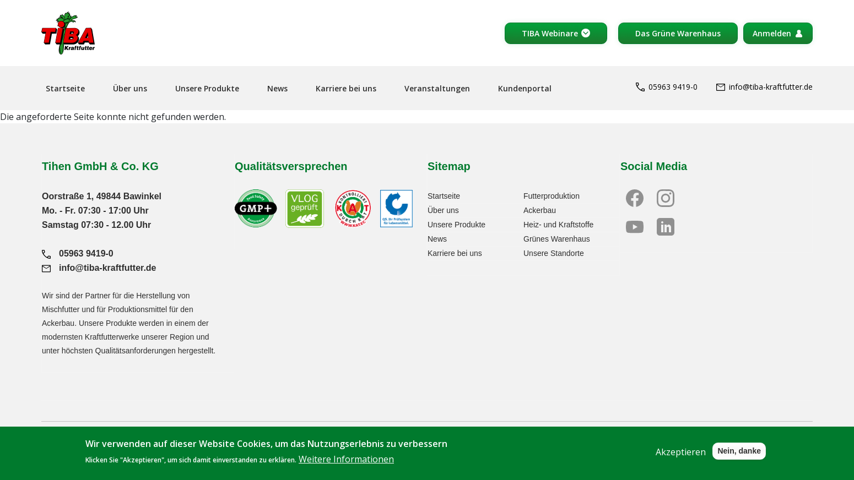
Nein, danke (739, 456)
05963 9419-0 (667, 86)
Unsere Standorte (553, 253)
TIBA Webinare (550, 33)
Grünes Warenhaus (556, 238)
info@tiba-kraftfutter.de (764, 86)
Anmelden (772, 33)
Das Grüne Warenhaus (678, 33)
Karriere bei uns (346, 88)
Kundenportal (525, 88)
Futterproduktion (551, 196)
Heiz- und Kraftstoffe (558, 224)
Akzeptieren (681, 457)
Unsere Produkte (207, 88)
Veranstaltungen (437, 88)
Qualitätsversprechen (291, 166)
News (277, 88)
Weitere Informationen (346, 465)
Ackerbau (539, 210)
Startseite (65, 88)
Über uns (130, 88)
